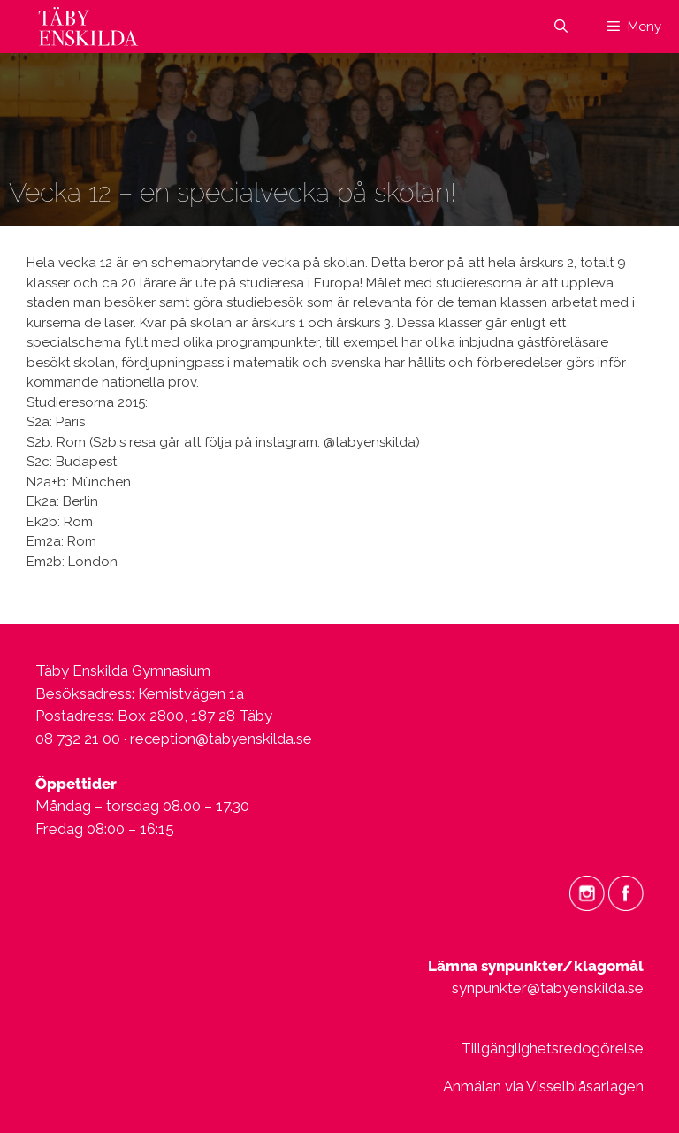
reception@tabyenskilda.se (221, 738)
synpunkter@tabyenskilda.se (548, 988)
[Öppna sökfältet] (560, 26)
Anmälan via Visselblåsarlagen (543, 1086)
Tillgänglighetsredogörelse (552, 1048)
